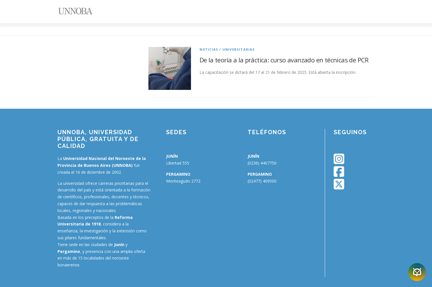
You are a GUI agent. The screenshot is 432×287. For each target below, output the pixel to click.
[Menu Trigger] (397, 12)
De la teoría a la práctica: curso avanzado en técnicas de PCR (284, 60)
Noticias (209, 49)
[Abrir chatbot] (417, 272)
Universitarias (238, 49)
